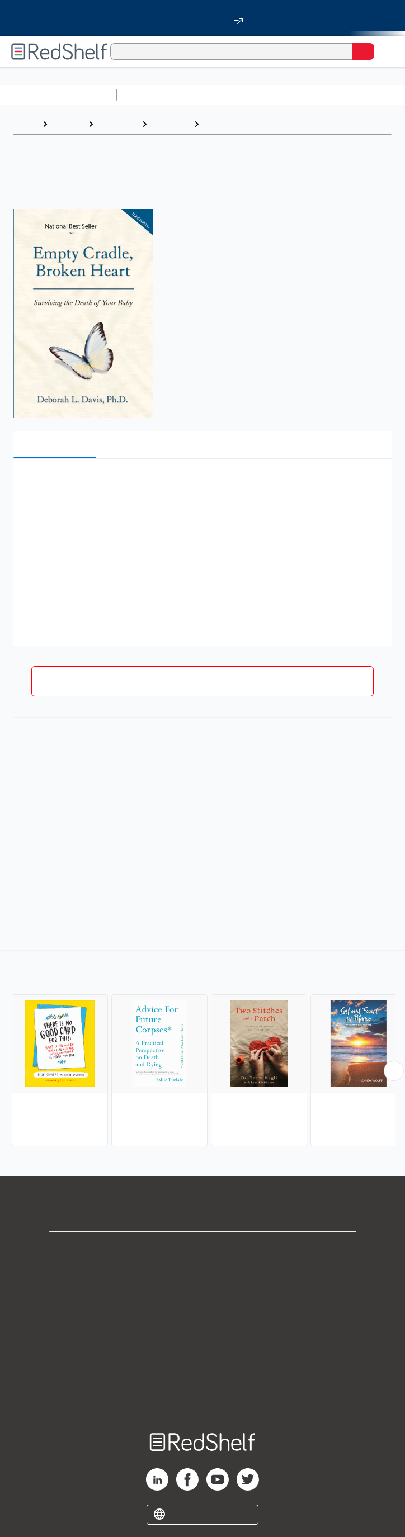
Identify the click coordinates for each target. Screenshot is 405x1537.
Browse (68, 123)
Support (202, 1274)
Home (25, 123)
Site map (202, 1397)
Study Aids (151, 94)
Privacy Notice (203, 1298)
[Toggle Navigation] (385, 51)
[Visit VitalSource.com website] (202, 18)
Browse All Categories (58, 94)
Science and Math (219, 94)
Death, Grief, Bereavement (261, 123)
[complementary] (202, 1049)
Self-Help (117, 123)
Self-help (170, 123)
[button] (201, 484)
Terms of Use (202, 1323)
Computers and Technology (319, 94)
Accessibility (202, 1372)
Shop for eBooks (202, 1249)
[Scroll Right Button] (394, 1071)
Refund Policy (202, 1347)
